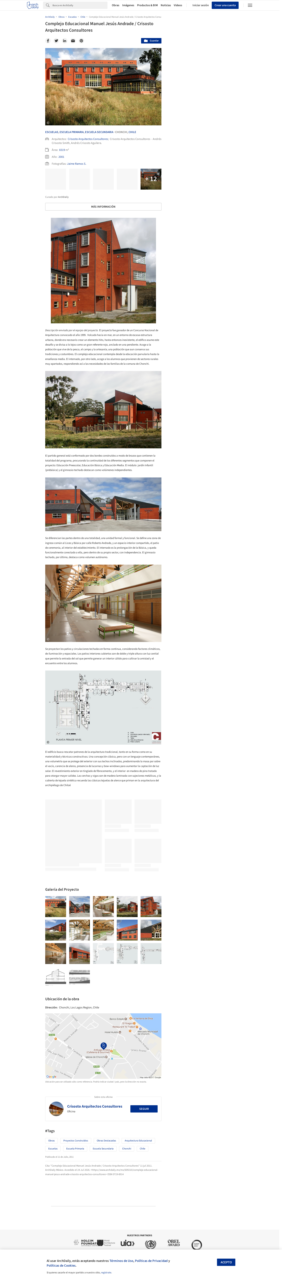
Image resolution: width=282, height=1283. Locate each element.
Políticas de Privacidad (151, 1260)
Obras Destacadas (106, 1141)
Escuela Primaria (72, 132)
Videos (178, 5)
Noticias (166, 5)
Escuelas (51, 132)
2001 (61, 157)
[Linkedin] (64, 40)
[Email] (73, 40)
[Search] (79, 5)
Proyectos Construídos (75, 1141)
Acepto (226, 1262)
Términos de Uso (121, 1260)
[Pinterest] (81, 40)
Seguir (144, 1109)
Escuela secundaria (103, 1149)
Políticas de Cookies (61, 1265)
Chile (132, 132)
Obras (115, 5)
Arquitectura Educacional (138, 1141)
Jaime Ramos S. (76, 164)
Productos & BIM (147, 5)
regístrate (106, 1272)
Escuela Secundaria (99, 132)
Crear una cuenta (225, 5)
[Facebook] (48, 40)
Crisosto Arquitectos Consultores (88, 139)
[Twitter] (56, 40)
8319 (62, 150)
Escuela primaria (75, 1149)
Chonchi (126, 1149)
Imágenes (128, 5)
